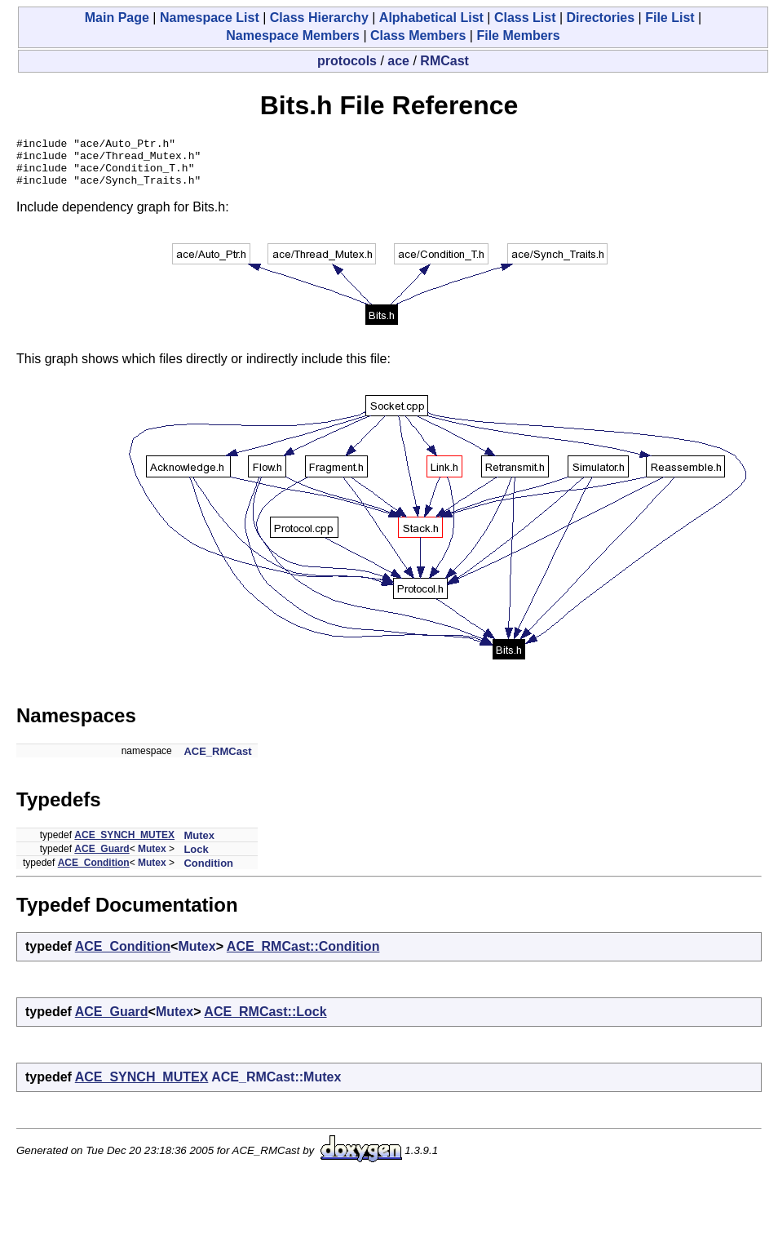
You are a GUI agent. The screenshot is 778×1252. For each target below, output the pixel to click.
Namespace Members (293, 35)
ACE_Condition (94, 872)
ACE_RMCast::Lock (265, 1021)
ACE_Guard (101, 858)
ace (398, 61)
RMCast (444, 61)
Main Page (117, 17)
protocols (347, 61)
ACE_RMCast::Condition (303, 956)
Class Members (418, 35)
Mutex (198, 845)
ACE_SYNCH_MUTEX (124, 844)
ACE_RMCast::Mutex (276, 1087)
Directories (601, 17)
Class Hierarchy (319, 17)
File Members (517, 35)
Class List (525, 17)
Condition (208, 873)
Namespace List (209, 17)
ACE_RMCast (217, 761)
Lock (195, 859)
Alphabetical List (431, 17)
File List (669, 17)
